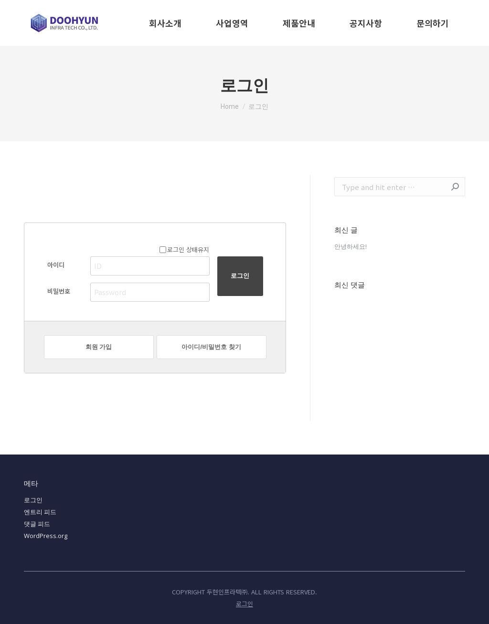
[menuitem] (165, 23)
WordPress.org (45, 535)
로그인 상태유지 (184, 249)
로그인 (33, 500)
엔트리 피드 (40, 512)
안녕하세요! (350, 246)
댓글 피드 (37, 523)
